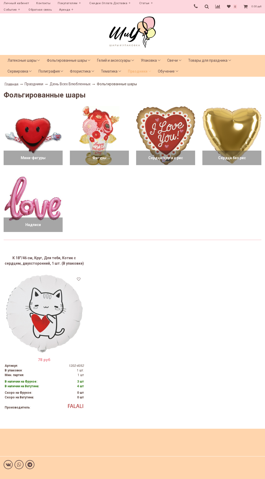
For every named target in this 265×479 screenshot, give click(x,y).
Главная (11, 84)
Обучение (166, 71)
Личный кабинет (16, 3)
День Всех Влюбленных (70, 84)
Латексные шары (22, 60)
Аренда (64, 9)
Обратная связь (40, 9)
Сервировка (18, 71)
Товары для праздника (207, 60)
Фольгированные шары (67, 60)
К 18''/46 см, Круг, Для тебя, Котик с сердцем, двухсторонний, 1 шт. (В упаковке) (44, 260)
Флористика (80, 71)
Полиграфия (49, 71)
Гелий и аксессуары (113, 60)
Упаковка (149, 60)
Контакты (43, 3)
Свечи (172, 60)
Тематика (109, 71)
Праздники (138, 71)
